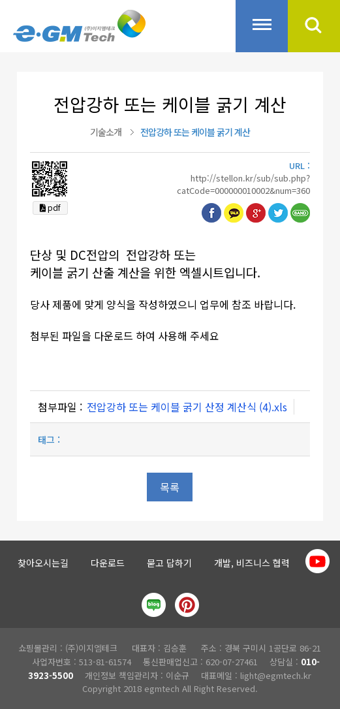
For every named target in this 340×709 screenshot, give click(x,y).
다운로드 (108, 562)
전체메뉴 (262, 26)
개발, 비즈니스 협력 (252, 562)
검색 (314, 26)
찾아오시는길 (43, 562)
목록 (169, 487)
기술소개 (105, 131)
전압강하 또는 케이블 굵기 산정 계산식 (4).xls (187, 407)
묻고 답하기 (169, 562)
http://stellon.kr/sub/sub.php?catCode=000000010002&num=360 (243, 184)
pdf (50, 207)
